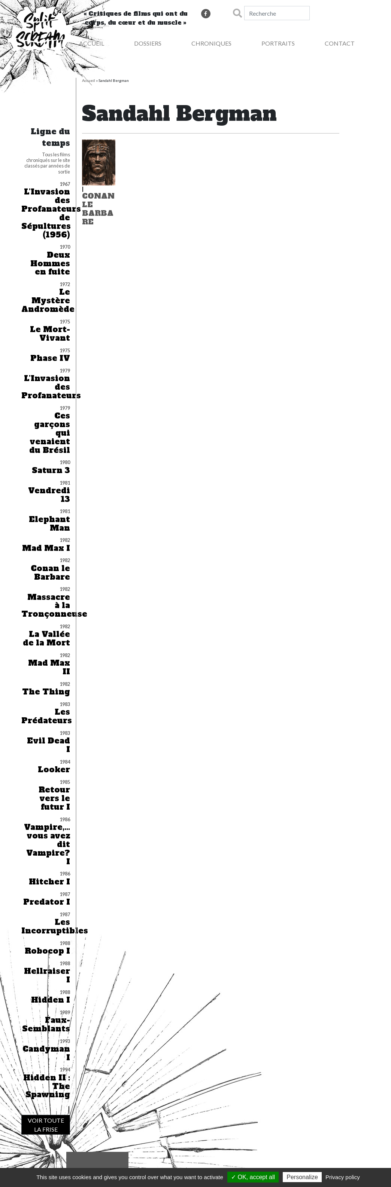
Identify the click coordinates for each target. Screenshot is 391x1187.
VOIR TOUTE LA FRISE (46, 1125)
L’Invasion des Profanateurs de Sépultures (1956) (45, 213)
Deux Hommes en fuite (50, 264)
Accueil (88, 80)
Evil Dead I (48, 745)
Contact (340, 43)
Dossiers (147, 43)
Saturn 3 (51, 470)
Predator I (46, 902)
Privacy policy (342, 1177)
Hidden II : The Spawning (46, 1086)
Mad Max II (49, 667)
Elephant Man (49, 524)
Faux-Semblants (46, 1024)
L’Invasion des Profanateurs (45, 387)
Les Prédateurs (45, 716)
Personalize (302, 1177)
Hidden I (50, 1000)
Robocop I (47, 951)
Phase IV (50, 358)
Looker (54, 770)
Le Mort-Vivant (50, 334)
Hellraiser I (47, 975)
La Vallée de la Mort (46, 638)
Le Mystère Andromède (45, 301)
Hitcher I (49, 882)
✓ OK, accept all (253, 1177)
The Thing (46, 692)
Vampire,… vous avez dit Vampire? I (47, 844)
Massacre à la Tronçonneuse (45, 606)
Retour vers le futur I (54, 799)
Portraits (278, 43)
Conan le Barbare (50, 573)
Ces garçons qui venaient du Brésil (49, 433)
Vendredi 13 (49, 495)
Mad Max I (46, 548)
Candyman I (46, 1053)
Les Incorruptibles (45, 926)
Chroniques (211, 43)
